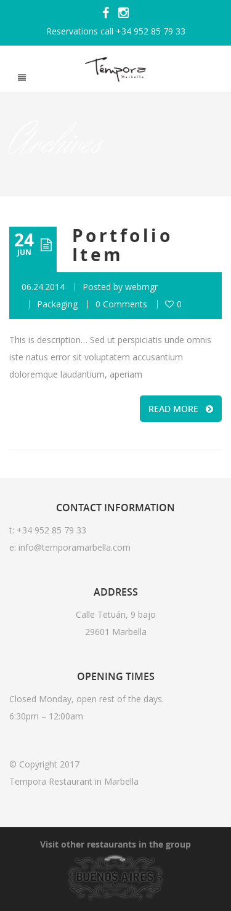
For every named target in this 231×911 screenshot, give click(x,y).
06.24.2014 (43, 287)
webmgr (141, 287)
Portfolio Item (122, 245)
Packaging (57, 304)
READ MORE (180, 409)
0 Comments (121, 304)
